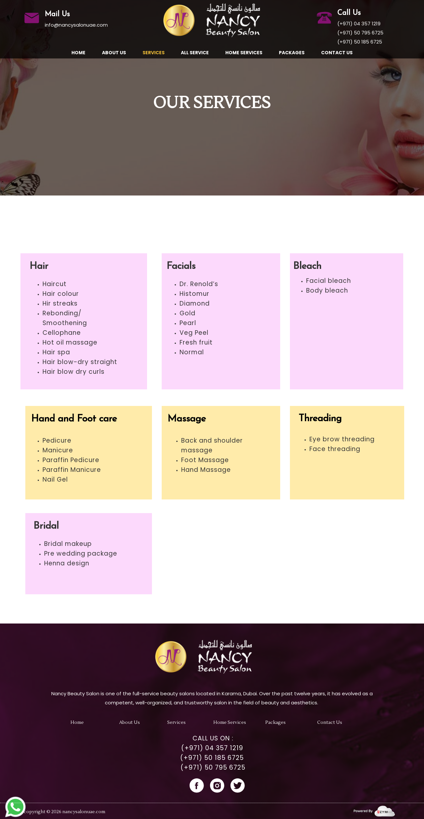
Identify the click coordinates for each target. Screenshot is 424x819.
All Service (195, 52)
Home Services (243, 52)
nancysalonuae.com (83, 812)
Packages (292, 52)
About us (114, 52)
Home (78, 52)
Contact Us (337, 52)
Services (154, 52)
